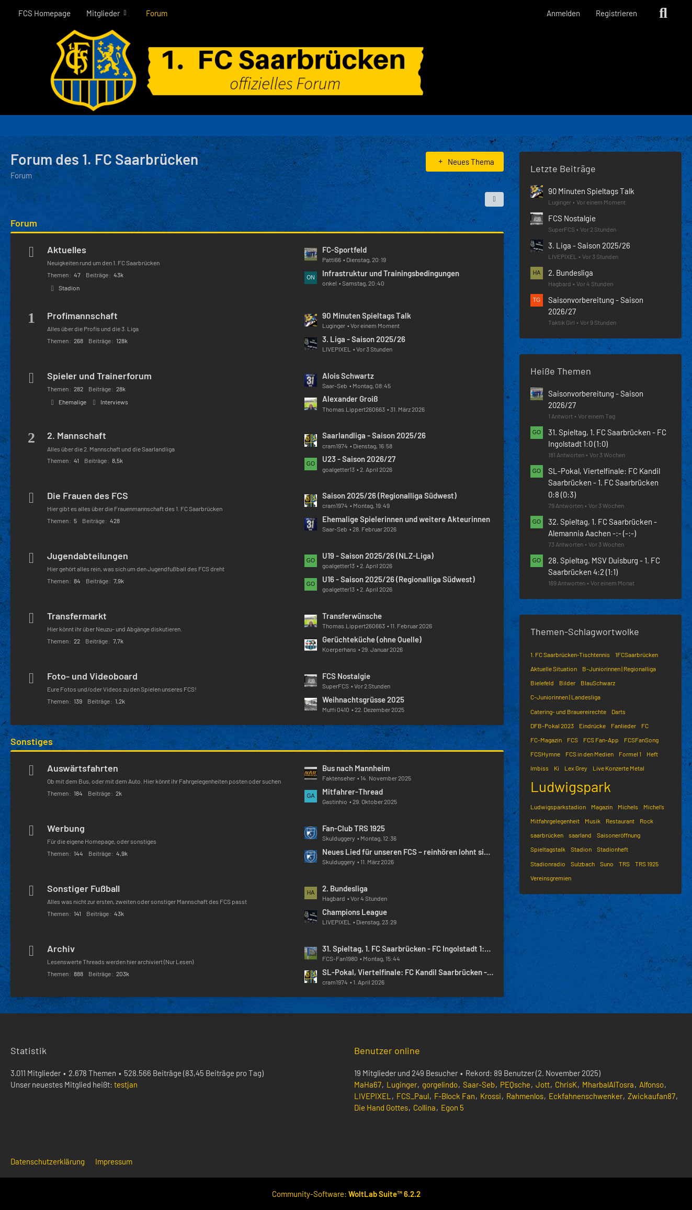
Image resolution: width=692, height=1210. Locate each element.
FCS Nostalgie (346, 676)
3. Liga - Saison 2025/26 (363, 339)
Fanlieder (623, 725)
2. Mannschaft (76, 435)
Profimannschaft (82, 315)
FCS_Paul (412, 1096)
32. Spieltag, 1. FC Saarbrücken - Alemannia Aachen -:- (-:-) (602, 527)
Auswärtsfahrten (82, 768)
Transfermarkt (77, 615)
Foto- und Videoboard (92, 676)
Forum (23, 223)
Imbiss (539, 768)
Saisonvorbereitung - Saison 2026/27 (595, 305)
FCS (572, 739)
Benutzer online (387, 1050)
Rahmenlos (524, 1096)
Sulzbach (583, 863)
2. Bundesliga (345, 888)
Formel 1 (630, 753)
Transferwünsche (352, 615)
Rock (646, 820)
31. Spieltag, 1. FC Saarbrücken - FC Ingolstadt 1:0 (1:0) (407, 948)
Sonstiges (31, 741)
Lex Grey (575, 768)
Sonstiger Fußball (83, 888)
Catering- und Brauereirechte (568, 711)
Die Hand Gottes (381, 1107)
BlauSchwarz (598, 682)
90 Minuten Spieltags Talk (366, 315)
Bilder (567, 682)
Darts (618, 711)
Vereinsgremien (550, 877)
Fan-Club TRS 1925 (353, 828)
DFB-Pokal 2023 (552, 725)
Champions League (354, 912)
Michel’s (653, 806)
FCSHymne (545, 753)
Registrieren (616, 13)
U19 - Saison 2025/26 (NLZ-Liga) (378, 555)
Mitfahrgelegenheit (555, 820)
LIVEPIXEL (372, 1096)
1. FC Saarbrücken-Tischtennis (570, 654)
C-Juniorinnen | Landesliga (565, 696)
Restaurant (620, 820)
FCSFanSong (641, 739)
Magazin (601, 806)
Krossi (490, 1096)
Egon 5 (452, 1107)
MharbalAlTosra (608, 1084)
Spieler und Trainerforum (99, 375)
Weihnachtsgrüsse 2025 (363, 699)
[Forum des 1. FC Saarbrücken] (346, 70)
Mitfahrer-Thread (352, 791)
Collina (424, 1107)
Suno (607, 863)
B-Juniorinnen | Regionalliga (619, 668)
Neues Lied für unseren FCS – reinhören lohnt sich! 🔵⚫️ (407, 851)
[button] (494, 199)
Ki (556, 768)
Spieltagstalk (547, 849)
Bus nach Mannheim (356, 768)
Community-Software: (346, 1193)
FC (645, 725)
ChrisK (566, 1084)
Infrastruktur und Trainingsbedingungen (390, 273)
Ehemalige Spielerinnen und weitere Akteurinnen (406, 519)
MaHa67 (367, 1084)
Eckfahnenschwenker (585, 1096)
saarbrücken (546, 835)
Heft (652, 753)
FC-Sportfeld (344, 249)
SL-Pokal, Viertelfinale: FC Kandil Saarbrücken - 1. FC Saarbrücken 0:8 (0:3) (407, 972)
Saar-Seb (479, 1084)
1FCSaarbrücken (636, 654)
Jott (543, 1084)
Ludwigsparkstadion (558, 806)
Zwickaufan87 (651, 1096)
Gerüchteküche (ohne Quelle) (372, 639)
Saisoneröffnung (618, 835)
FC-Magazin (546, 739)
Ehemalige (72, 401)
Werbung (66, 828)
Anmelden (563, 13)
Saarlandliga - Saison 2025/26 (374, 435)
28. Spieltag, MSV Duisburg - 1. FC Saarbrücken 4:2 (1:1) (604, 566)
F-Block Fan (454, 1096)
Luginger (402, 1084)
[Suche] (663, 13)
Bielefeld (542, 682)
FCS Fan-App (601, 739)
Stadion (69, 287)
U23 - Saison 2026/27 (358, 458)
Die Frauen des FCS (87, 495)
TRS (624, 863)
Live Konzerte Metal (618, 768)
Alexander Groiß (350, 398)
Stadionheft (612, 849)
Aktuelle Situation (553, 668)
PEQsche (515, 1084)
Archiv (61, 948)
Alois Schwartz (348, 375)
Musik (592, 820)
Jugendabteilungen (87, 555)
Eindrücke (592, 725)
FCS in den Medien (589, 753)
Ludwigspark (570, 786)
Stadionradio (547, 863)
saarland (580, 835)
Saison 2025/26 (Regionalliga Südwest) (389, 495)
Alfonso (651, 1084)
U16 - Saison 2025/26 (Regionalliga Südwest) (398, 579)
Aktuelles (66, 249)
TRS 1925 (647, 863)
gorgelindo (440, 1084)
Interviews (114, 401)
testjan (126, 1084)
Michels (628, 806)
